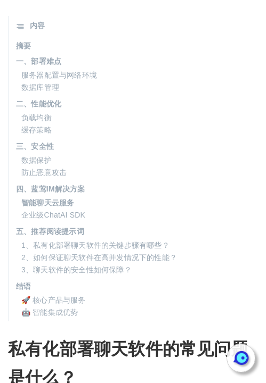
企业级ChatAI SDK (53, 215)
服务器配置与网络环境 (59, 75)
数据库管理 (40, 87)
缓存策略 (36, 130)
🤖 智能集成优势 (49, 312)
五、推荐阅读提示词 (50, 231)
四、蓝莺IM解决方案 (50, 189)
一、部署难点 (38, 61)
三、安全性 (35, 146)
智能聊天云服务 (47, 202)
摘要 (23, 45)
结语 (23, 286)
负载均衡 (36, 117)
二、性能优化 (38, 103)
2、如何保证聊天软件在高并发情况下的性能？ (99, 257)
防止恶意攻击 (44, 172)
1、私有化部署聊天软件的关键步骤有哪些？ (95, 245)
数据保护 (36, 160)
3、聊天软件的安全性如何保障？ (76, 269)
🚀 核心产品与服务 (53, 300)
